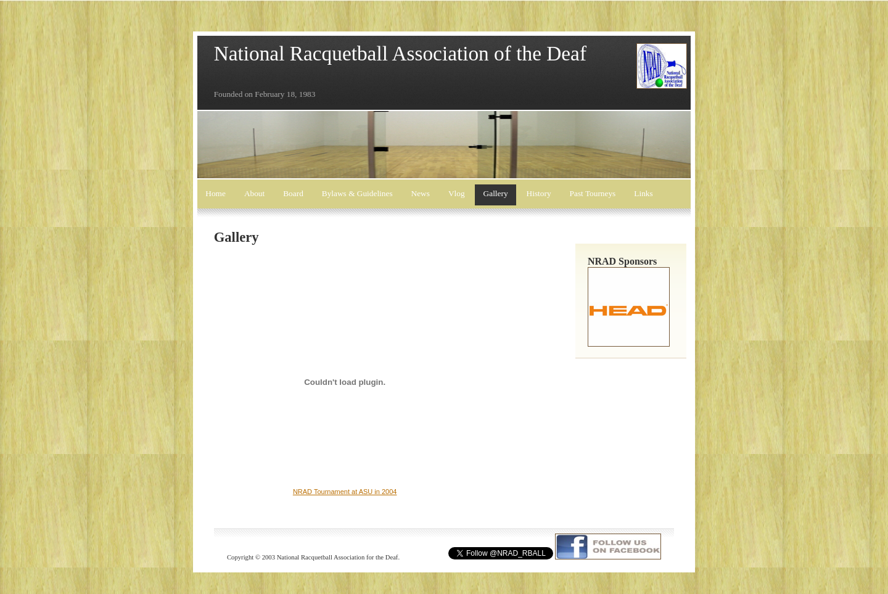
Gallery (495, 193)
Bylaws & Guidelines (357, 193)
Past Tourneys (593, 193)
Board (293, 193)
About (254, 193)
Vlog (456, 193)
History (539, 193)
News (420, 193)
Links (643, 193)
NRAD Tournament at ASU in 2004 (345, 491)
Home (215, 193)
